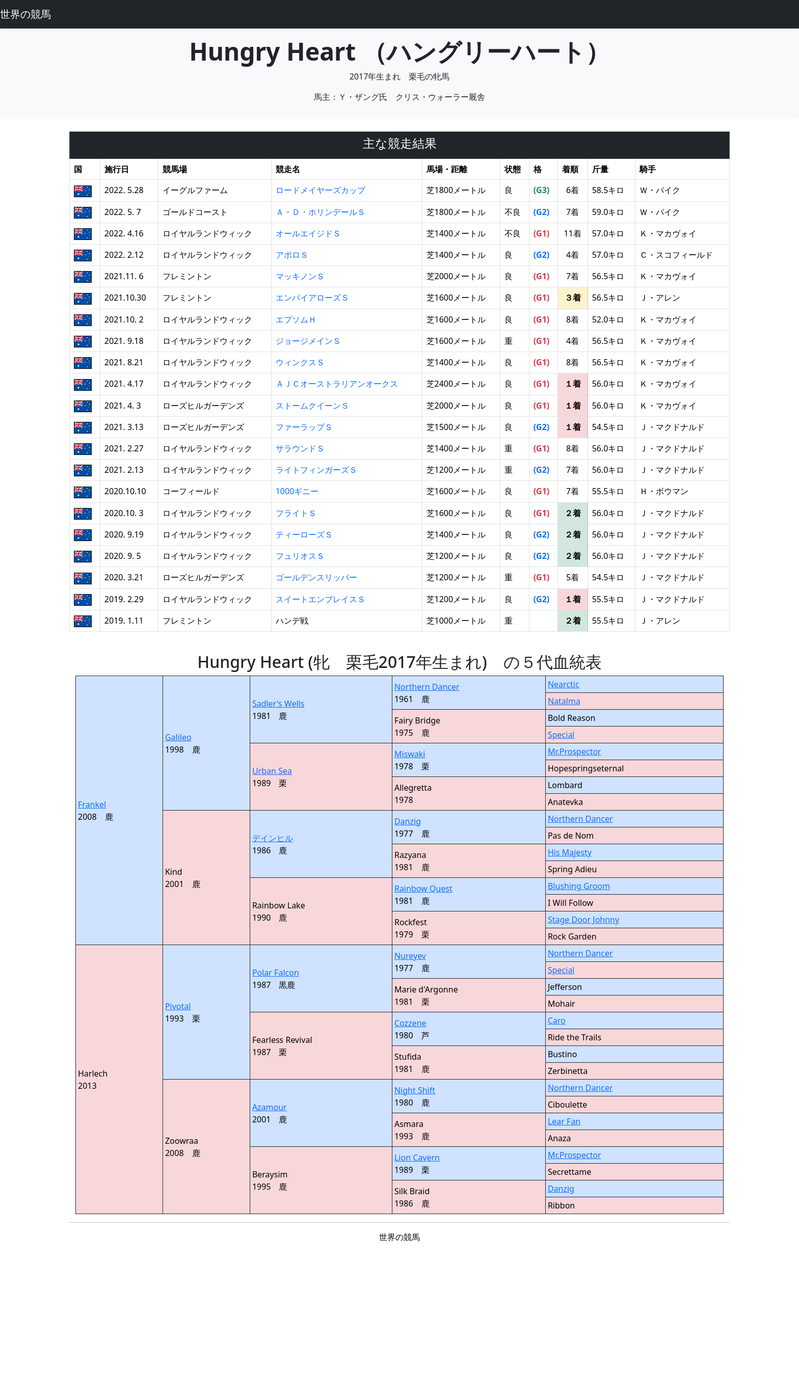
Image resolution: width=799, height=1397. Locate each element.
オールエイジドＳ (308, 233)
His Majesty (570, 852)
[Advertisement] (399, 1322)
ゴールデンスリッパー (316, 577)
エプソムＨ (296, 319)
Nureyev (410, 955)
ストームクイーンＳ (312, 405)
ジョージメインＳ (308, 340)
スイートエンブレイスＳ (320, 599)
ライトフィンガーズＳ (316, 469)
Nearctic (563, 684)
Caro (557, 1020)
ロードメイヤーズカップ (320, 190)
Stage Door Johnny (583, 919)
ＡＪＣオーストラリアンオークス (337, 383)
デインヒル (272, 838)
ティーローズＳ (304, 534)
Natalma (564, 701)
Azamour (269, 1107)
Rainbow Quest (423, 888)
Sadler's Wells (278, 703)
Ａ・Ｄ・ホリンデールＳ (320, 212)
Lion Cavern (417, 1157)
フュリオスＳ (300, 555)
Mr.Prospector (574, 751)
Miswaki (409, 754)
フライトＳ (296, 513)
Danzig (407, 821)
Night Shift (414, 1090)
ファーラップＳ (304, 427)
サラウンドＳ (300, 448)
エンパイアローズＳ (312, 297)
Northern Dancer (427, 686)
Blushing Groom (579, 886)
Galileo (178, 737)
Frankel (92, 804)
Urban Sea (272, 770)
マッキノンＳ (300, 276)
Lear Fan (564, 1121)
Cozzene (410, 1023)
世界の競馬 (25, 14)
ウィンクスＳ (300, 362)
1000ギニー (297, 491)
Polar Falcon (275, 972)
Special (561, 734)
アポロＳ (292, 254)
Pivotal (178, 1006)
